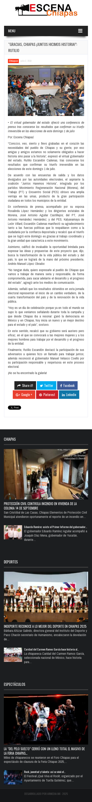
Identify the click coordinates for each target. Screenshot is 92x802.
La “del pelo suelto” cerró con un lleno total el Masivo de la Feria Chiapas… (44, 751)
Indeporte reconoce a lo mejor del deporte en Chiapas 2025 (45, 626)
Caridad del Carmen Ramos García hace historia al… (51, 649)
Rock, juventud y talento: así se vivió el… (44, 772)
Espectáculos (14, 684)
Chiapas (13, 61)
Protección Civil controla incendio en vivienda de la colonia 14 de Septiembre (40, 506)
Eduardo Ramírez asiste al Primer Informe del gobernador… (55, 527)
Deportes (11, 561)
